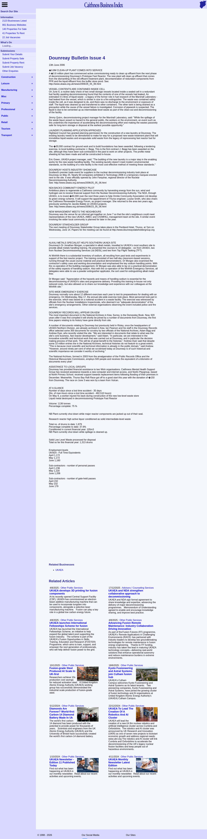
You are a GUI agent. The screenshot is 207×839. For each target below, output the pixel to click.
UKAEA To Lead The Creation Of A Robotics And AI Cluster (120, 713)
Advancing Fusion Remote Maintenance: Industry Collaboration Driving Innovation (130, 625)
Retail (4, 122)
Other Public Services (72, 588)
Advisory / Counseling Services (138, 588)
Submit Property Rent (13, 62)
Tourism (5, 129)
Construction (8, 77)
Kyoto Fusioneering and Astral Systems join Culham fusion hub (120, 673)
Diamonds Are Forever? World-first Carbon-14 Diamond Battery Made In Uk (61, 713)
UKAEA (59, 570)
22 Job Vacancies (11, 37)
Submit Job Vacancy (12, 67)
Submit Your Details (12, 54)
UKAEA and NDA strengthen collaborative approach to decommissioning (125, 593)
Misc (3, 96)
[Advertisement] (103, 32)
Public (4, 116)
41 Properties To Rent (13, 33)
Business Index (103, 4)
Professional (8, 109)
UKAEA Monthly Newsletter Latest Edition (119, 762)
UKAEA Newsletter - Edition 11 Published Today (62, 762)
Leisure (5, 83)
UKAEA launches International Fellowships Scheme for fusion (68, 624)
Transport (6, 135)
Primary (5, 103)
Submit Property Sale (13, 58)
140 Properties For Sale (14, 29)
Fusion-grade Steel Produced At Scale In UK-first (62, 671)
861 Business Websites (14, 25)
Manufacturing (9, 90)
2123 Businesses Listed (14, 21)
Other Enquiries (10, 71)
